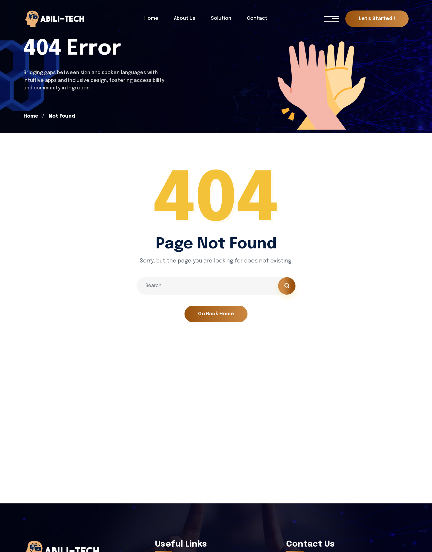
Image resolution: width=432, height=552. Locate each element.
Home (30, 116)
